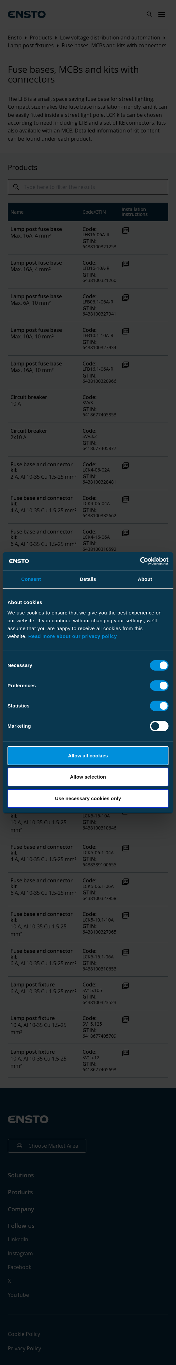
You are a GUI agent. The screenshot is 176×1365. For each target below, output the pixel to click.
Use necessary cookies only (88, 798)
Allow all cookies (88, 755)
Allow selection (88, 777)
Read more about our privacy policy (72, 636)
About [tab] (145, 579)
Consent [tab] (31, 579)
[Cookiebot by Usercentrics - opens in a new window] (140, 561)
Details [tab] (88, 579)
